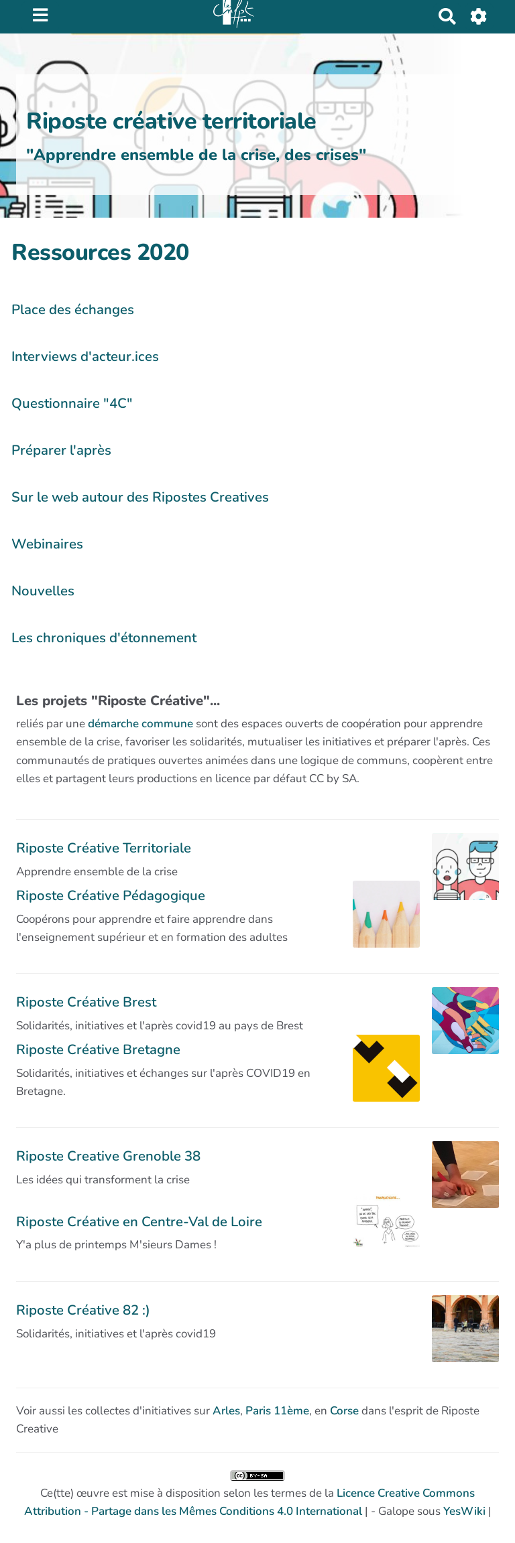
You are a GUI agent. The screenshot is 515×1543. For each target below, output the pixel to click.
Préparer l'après (61, 450)
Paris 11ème (277, 1410)
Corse (344, 1410)
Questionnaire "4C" (72, 403)
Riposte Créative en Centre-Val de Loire (139, 1221)
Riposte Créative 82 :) (83, 1310)
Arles (226, 1410)
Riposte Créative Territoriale (103, 847)
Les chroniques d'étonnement (103, 637)
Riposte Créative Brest (86, 1002)
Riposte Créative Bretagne (98, 1049)
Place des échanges (72, 309)
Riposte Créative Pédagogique (110, 895)
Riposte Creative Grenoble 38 (108, 1156)
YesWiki (464, 1511)
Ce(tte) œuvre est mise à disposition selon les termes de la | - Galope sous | (258, 1495)
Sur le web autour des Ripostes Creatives (140, 497)
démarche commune (140, 723)
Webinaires (47, 543)
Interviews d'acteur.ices (85, 356)
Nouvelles (42, 590)
